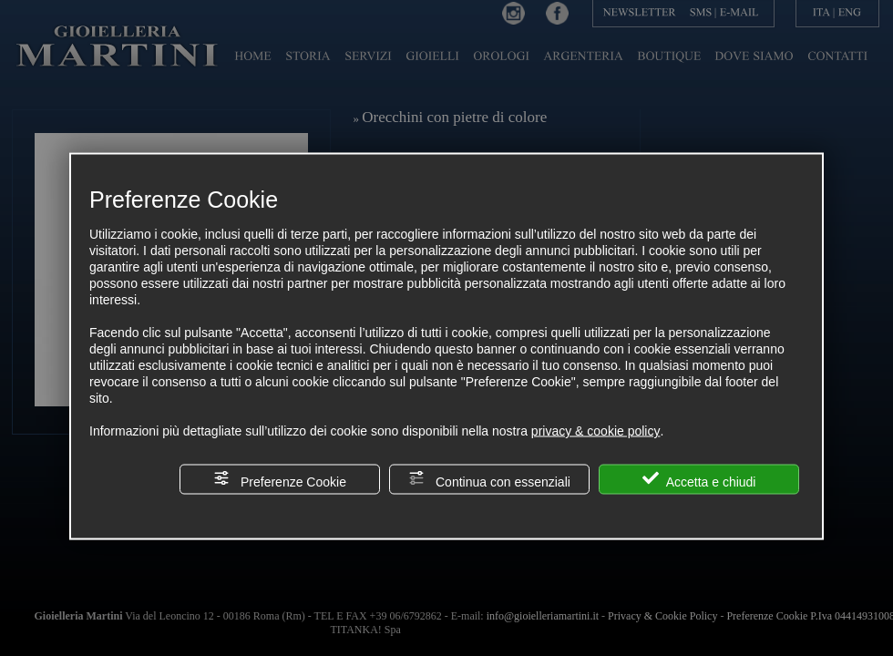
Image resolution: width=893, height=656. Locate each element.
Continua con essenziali (489, 479)
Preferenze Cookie (279, 479)
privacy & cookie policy (596, 431)
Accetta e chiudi (699, 479)
